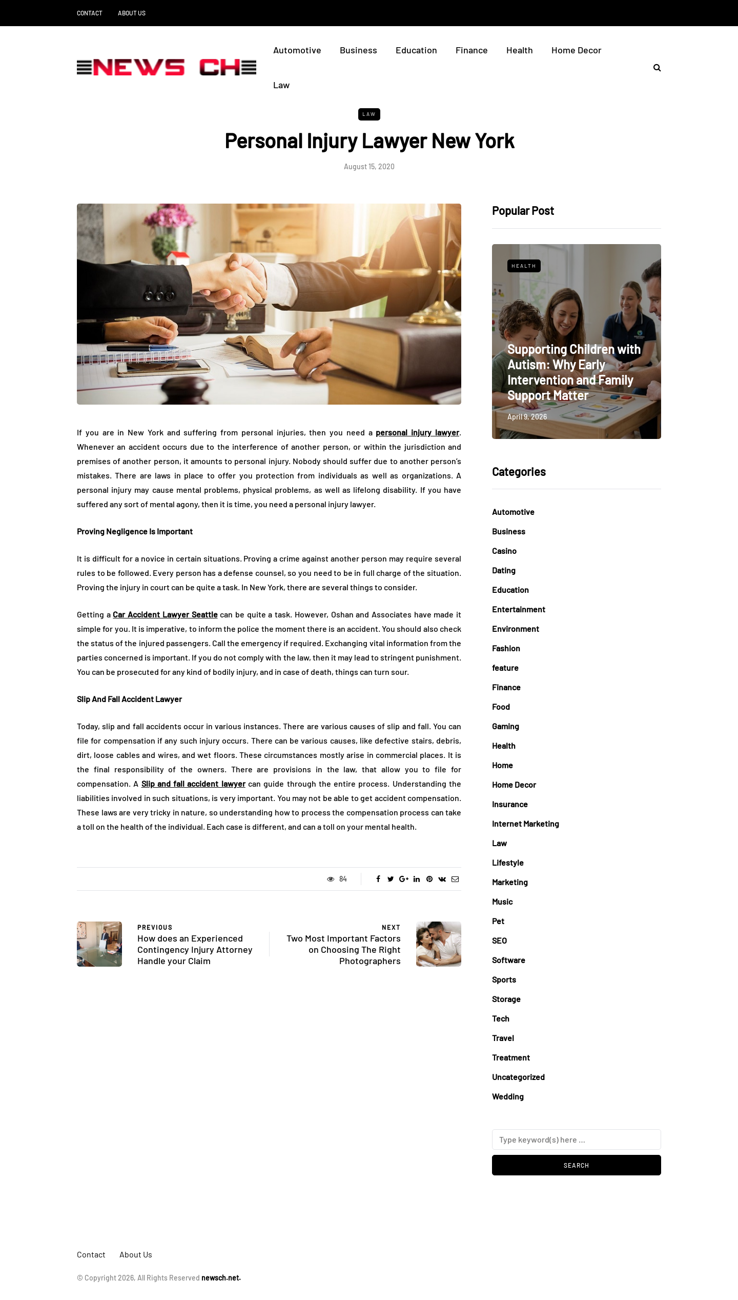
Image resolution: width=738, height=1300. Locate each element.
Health (519, 49)
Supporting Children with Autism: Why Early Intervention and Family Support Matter (574, 372)
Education (416, 49)
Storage (506, 999)
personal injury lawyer (417, 432)
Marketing (510, 882)
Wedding (508, 1096)
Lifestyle (508, 862)
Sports (504, 979)
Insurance (510, 804)
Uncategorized (518, 1077)
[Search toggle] (653, 67)
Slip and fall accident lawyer (193, 783)
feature (505, 667)
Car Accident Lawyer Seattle (165, 614)
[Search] (576, 1139)
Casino (504, 550)
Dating (504, 570)
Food (501, 706)
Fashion (506, 648)
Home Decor (576, 49)
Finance (472, 49)
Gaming (505, 726)
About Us (132, 12)
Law (281, 84)
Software (508, 960)
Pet (498, 921)
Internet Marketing (525, 823)
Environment (515, 628)
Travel (503, 1038)
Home (502, 765)
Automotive (297, 49)
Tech (500, 1018)
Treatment (511, 1057)
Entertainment (518, 609)
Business (358, 49)
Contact (89, 12)
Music (502, 901)
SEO (499, 940)
